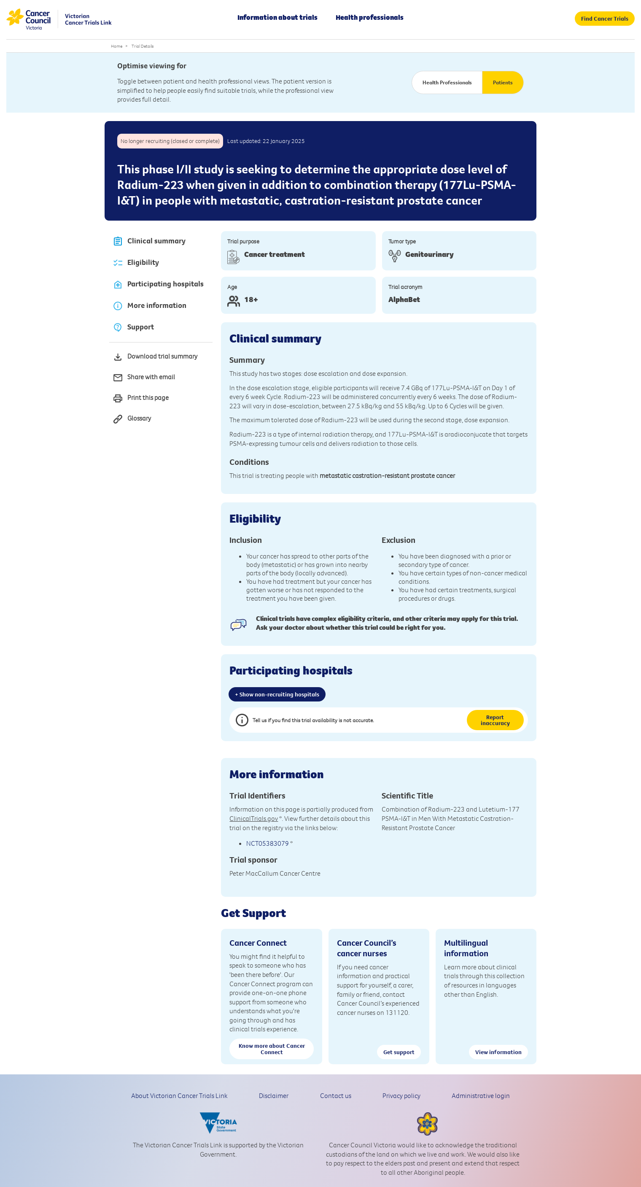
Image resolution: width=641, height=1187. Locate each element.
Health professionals (370, 17)
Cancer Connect (258, 942)
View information (498, 1052)
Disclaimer (273, 1095)
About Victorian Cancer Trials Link (179, 1095)
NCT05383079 (267, 843)
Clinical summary (149, 241)
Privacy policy (401, 1095)
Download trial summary (155, 357)
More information (149, 306)
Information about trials (277, 17)
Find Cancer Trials (604, 18)
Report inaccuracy (495, 720)
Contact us (335, 1095)
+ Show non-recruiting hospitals (277, 694)
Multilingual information (466, 947)
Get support (399, 1052)
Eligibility (136, 263)
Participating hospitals (158, 284)
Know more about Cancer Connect (272, 1048)
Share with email (144, 377)
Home (116, 46)
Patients (503, 82)
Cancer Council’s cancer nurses (366, 947)
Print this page (141, 398)
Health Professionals (447, 82)
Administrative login (481, 1095)
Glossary (132, 419)
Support (133, 327)
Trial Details (143, 46)
